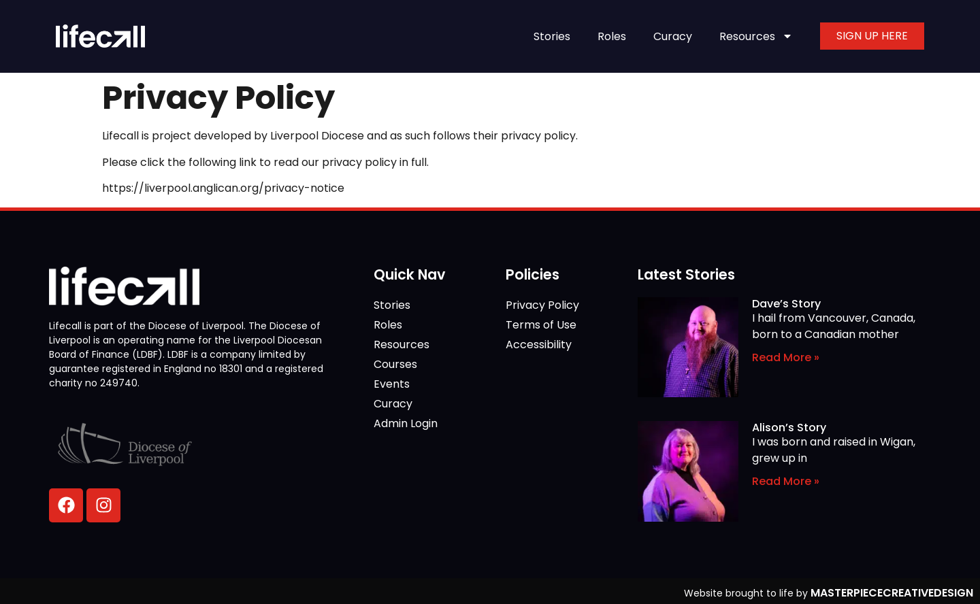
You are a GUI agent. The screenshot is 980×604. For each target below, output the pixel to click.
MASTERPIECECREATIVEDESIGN (892, 593)
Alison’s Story (789, 427)
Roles (612, 36)
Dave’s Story (786, 304)
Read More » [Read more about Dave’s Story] (785, 357)
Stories (552, 36)
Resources (756, 36)
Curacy (672, 36)
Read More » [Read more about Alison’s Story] (785, 481)
